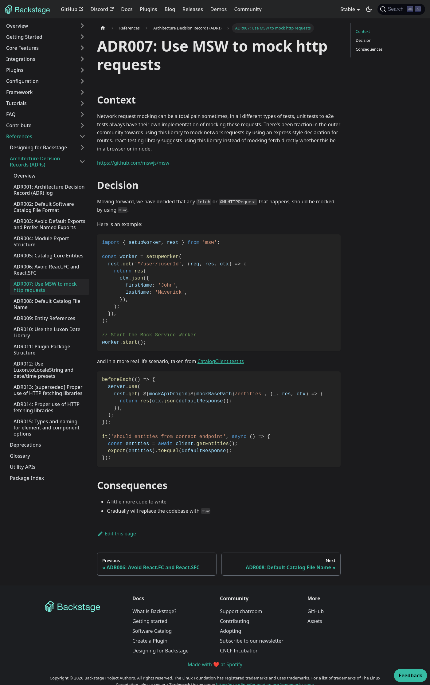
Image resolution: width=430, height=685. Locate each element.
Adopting (230, 631)
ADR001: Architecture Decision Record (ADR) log (49, 189)
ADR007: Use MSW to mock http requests (45, 286)
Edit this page (116, 533)
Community (247, 9)
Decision (363, 40)
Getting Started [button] (24, 36)
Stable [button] (347, 9)
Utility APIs (22, 467)
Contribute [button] (18, 125)
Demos (218, 9)
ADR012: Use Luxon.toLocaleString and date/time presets (43, 369)
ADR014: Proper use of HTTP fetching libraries (47, 407)
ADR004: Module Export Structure (41, 241)
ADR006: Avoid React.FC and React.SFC (46, 269)
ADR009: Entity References (44, 318)
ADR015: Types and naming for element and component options (47, 427)
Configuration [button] (22, 81)
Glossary (20, 455)
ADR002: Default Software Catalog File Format (44, 207)
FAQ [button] (11, 114)
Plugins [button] (14, 70)
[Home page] (103, 28)
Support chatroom (241, 611)
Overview (24, 175)
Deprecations (25, 444)
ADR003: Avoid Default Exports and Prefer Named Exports (49, 224)
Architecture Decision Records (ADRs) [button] (35, 161)
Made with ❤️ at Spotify (215, 664)
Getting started (149, 621)
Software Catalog (152, 631)
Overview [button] (17, 25)
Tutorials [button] (16, 103)
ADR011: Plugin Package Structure (42, 349)
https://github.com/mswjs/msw (133, 162)
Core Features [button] (22, 48)
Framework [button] (19, 92)
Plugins (148, 9)
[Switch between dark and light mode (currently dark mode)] (369, 9)
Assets (314, 621)
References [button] (19, 136)
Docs (126, 9)
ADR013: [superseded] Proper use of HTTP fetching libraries (48, 390)
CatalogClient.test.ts (220, 361)
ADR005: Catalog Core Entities (49, 255)
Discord (102, 9)
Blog (170, 9)
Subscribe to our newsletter (251, 640)
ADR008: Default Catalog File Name (47, 304)
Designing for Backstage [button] (38, 147)
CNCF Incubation (239, 650)
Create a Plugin (149, 640)
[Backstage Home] (84, 606)
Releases (192, 9)
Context (363, 31)
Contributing (234, 621)
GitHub (72, 9)
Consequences (369, 49)
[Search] (401, 9)
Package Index (27, 478)
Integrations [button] (20, 59)
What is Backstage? (154, 611)
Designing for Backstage (160, 650)
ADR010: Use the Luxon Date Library (47, 332)
